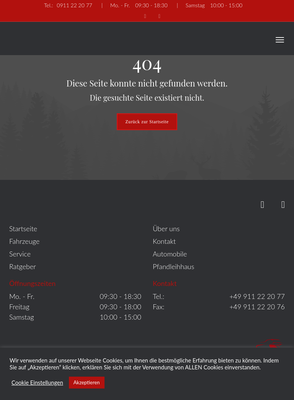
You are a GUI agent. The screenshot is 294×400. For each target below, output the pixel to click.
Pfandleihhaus (173, 266)
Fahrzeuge (24, 241)
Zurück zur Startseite (146, 121)
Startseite (23, 228)
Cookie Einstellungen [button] (37, 382)
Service (20, 254)
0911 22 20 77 (68, 5)
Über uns (166, 228)
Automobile (170, 254)
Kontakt (164, 241)
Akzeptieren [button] (87, 382)
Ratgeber (22, 266)
